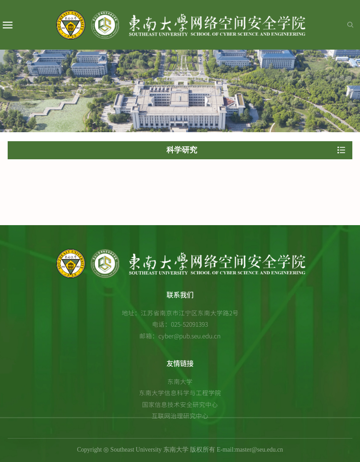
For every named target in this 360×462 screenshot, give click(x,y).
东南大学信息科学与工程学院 (180, 392)
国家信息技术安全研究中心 (180, 404)
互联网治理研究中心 (180, 415)
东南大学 (180, 381)
